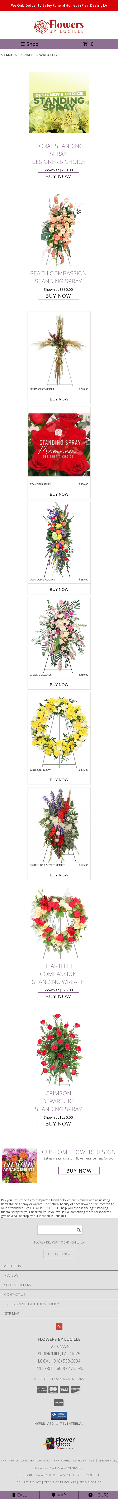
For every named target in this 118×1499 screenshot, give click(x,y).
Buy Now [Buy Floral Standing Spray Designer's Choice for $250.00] (58, 176)
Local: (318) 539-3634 (59, 1361)
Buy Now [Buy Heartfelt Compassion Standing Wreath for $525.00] (58, 996)
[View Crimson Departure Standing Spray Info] (59, 1050)
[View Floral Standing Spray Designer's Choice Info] (59, 103)
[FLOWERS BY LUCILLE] (59, 33)
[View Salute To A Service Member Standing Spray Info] (59, 825)
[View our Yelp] (59, 1328)
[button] (59, 1416)
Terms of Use (90, 1482)
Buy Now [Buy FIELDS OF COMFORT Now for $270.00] (59, 399)
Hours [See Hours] (98, 1495)
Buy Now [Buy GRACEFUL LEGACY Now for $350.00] (59, 684)
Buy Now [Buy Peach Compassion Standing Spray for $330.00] (58, 295)
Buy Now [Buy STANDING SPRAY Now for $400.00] (59, 494)
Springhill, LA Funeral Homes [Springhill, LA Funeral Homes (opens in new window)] (25, 1460)
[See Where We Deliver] (59, 1254)
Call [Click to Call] (20, 1495)
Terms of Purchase (60, 1482)
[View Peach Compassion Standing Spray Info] (59, 230)
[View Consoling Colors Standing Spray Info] (59, 540)
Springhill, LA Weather (36, 1475)
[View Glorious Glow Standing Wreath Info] (59, 730)
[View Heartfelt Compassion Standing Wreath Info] (59, 923)
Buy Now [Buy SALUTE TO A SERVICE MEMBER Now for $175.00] (59, 875)
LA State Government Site (79, 1475)
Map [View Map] (59, 1495)
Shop (29, 43)
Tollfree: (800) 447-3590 (59, 1368)
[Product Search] (59, 1230)
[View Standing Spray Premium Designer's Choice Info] (59, 445)
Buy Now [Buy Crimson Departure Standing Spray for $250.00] (58, 1123)
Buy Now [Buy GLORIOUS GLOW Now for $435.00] (59, 779)
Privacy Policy (29, 1482)
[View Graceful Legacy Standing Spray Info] (59, 635)
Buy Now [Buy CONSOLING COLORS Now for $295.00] (59, 589)
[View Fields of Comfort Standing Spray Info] (59, 349)
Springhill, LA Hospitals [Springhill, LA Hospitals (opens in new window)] (74, 1460)
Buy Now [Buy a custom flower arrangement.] (79, 1170)
